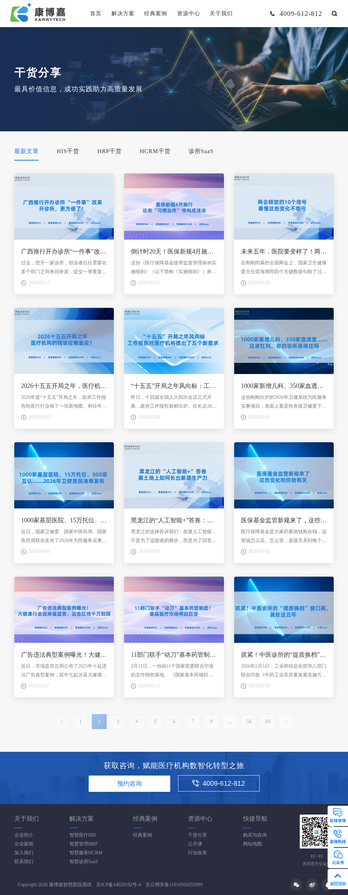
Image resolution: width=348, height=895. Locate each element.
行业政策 (197, 852)
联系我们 (23, 861)
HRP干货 (109, 151)
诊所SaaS (201, 151)
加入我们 (23, 852)
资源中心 (188, 13)
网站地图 (252, 843)
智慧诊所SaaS (83, 861)
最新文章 (26, 151)
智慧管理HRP (83, 843)
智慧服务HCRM (85, 852)
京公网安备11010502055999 (173, 884)
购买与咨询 (255, 835)
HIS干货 (68, 151)
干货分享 (197, 835)
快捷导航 (255, 818)
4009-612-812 (218, 783)
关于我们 (221, 13)
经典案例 (155, 13)
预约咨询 (129, 783)
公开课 (195, 843)
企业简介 (23, 835)
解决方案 (123, 13)
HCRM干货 (155, 151)
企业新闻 (23, 843)
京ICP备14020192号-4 (118, 884)
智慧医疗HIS (82, 835)
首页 (96, 13)
